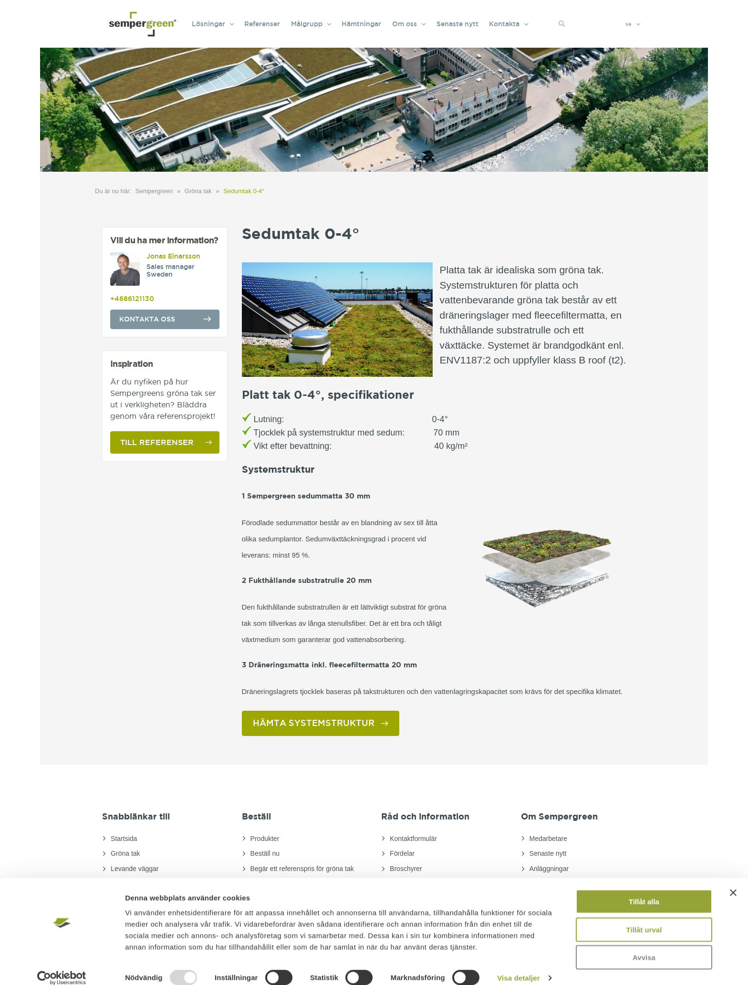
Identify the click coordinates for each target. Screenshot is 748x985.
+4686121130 (132, 298)
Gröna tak (125, 853)
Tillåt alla (644, 890)
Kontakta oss (147, 319)
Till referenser (157, 442)
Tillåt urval (644, 918)
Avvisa (644, 946)
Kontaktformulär (413, 838)
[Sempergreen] (142, 14)
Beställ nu (265, 853)
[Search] (607, 23)
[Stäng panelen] (733, 881)
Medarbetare (548, 838)
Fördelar (402, 853)
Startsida (124, 838)
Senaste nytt (548, 853)
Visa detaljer (518, 966)
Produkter (265, 838)
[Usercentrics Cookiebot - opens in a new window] (62, 966)
